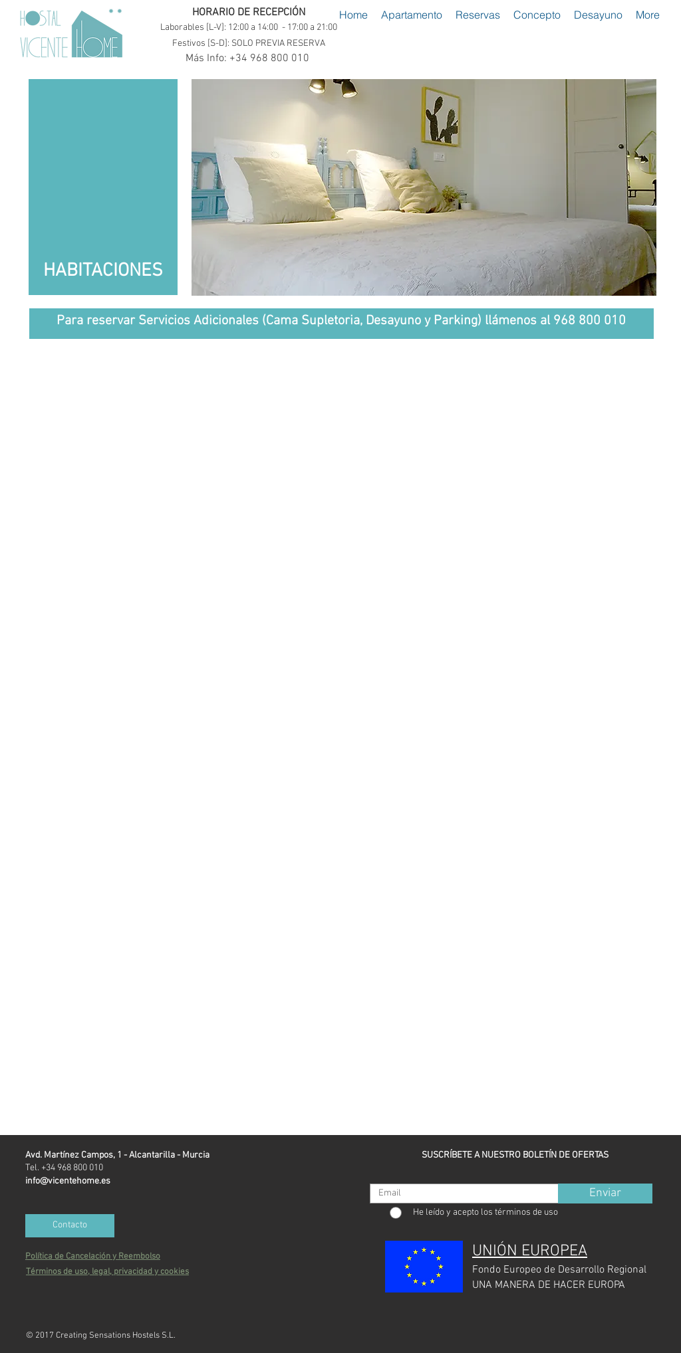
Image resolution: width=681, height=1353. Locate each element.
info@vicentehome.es (67, 1181)
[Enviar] (605, 1193)
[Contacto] (69, 1225)
